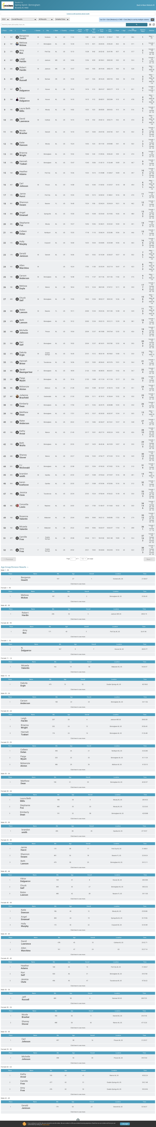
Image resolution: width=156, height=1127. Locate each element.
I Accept (125, 1124)
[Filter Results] (150, 24)
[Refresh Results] (153, 24)
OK (152, 20)
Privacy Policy (45, 1124)
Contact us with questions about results (78, 13)
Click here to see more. (78, 584)
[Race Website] (8, 5)
